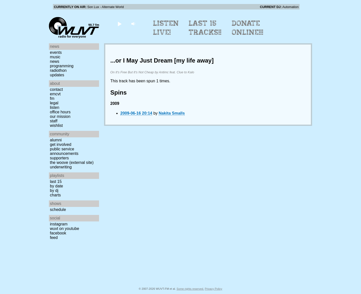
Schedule (58, 209)
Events (56, 52)
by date (56, 186)
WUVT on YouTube (64, 228)
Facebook (58, 233)
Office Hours (60, 112)
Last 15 (56, 181)
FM (52, 98)
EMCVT (55, 94)
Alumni (56, 140)
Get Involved (60, 144)
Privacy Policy (213, 288)
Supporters (59, 158)
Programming (61, 66)
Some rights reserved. (190, 288)
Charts (55, 195)
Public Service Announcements (64, 151)
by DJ (54, 190)
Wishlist (56, 125)
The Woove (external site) (72, 162)
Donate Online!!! (247, 28)
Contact (56, 89)
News (54, 61)
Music (55, 57)
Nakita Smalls (172, 113)
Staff (53, 121)
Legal (54, 103)
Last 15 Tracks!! (205, 28)
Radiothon (58, 70)
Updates (57, 75)
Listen (54, 107)
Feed (54, 237)
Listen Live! (166, 28)
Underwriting (61, 167)
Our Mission (60, 116)
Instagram (58, 224)
